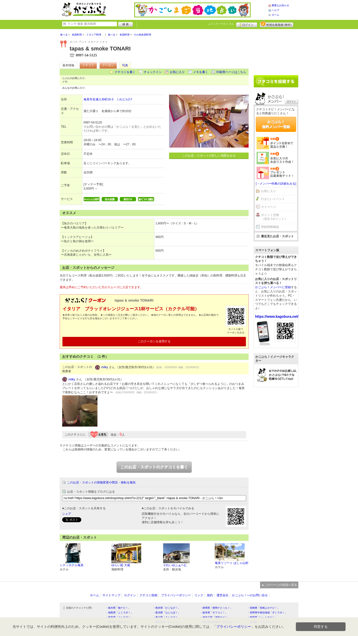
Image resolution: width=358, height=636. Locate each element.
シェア (66, 514)
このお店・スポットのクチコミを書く (154, 467)
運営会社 (222, 595)
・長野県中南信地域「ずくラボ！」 (267, 612)
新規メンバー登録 (276, 24)
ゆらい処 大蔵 (120, 565)
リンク (198, 595)
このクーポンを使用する (154, 341)
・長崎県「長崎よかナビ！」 (263, 607)
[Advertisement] (276, 50)
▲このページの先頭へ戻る (279, 585)
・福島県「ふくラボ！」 (119, 612)
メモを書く (200, 72)
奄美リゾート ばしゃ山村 (231, 563)
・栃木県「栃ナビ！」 (118, 607)
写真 (125, 65)
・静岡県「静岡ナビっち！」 (216, 607)
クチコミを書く (125, 72)
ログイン (246, 24)
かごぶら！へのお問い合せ (250, 595)
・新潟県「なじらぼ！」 (166, 612)
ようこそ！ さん (221, 23)
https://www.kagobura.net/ (277, 316)
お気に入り (177, 72)
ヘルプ (275, 10)
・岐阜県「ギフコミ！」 (213, 612)
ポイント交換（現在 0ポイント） (274, 217)
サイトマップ (111, 595)
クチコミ (88, 65)
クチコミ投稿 (148, 595)
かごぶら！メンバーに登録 (273, 287)
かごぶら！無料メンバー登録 (276, 124)
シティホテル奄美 (72, 565)
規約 (210, 595)
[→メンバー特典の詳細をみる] (276, 183)
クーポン (108, 65)
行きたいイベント (273, 199)
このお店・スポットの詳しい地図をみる (209, 155)
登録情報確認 (270, 227)
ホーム (275, 14)
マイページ (268, 207)
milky (104, 367)
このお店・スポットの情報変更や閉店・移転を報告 (101, 482)
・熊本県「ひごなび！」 (166, 607)
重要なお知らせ (280, 5)
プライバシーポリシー (176, 595)
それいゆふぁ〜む (175, 565)
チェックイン (153, 72)
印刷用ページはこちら (231, 72)
